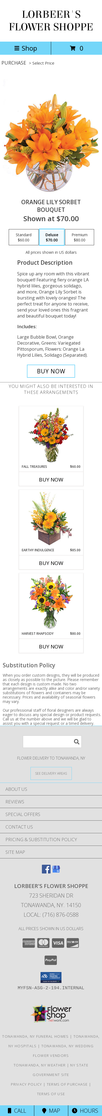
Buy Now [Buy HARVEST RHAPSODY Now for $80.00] (51, 646)
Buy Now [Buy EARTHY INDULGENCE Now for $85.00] (51, 563)
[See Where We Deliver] (51, 773)
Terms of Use (51, 1093)
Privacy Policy (26, 1084)
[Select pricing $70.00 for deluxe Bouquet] (52, 237)
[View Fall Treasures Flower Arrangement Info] (51, 435)
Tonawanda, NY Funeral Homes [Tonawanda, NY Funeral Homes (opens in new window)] (35, 1036)
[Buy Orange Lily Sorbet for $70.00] (51, 371)
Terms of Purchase (67, 1084)
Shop (25, 48)
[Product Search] (52, 742)
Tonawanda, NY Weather (40, 1065)
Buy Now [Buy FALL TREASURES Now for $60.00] (51, 479)
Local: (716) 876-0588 (51, 914)
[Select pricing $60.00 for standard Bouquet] (23, 237)
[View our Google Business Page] (56, 872)
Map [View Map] (51, 1110)
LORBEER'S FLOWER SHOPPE (51, 20)
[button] (51, 977)
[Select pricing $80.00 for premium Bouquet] (79, 237)
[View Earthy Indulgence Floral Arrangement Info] (51, 519)
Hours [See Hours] (85, 1110)
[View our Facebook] (46, 872)
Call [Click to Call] (17, 1110)
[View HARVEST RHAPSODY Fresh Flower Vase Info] (51, 602)
